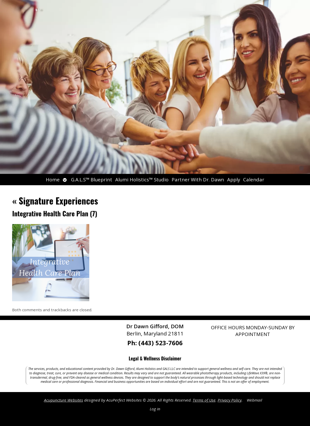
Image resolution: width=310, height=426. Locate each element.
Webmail (254, 400)
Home (53, 179)
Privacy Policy (230, 400)
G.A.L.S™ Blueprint (91, 179)
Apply (233, 179)
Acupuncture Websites (63, 400)
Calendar (253, 179)
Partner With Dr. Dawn (198, 179)
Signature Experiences (55, 200)
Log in (155, 408)
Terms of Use (204, 400)
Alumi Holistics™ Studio (142, 179)
